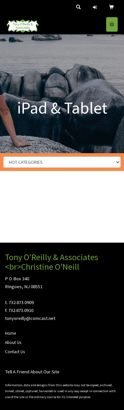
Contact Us (15, 352)
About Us (13, 342)
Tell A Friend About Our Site (32, 372)
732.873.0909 (21, 302)
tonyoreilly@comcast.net (30, 318)
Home (10, 333)
